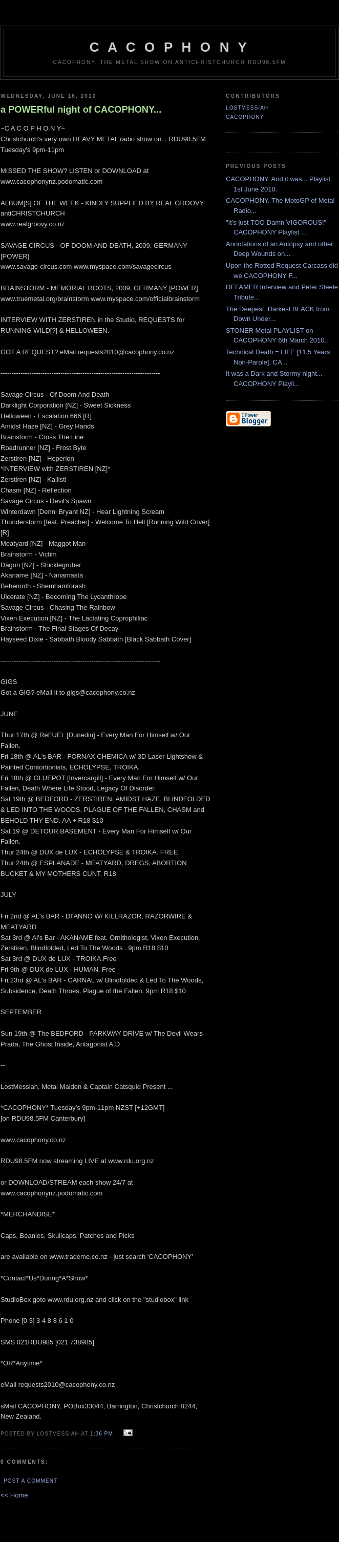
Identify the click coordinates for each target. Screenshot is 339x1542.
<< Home (14, 1495)
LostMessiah (247, 108)
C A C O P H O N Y (169, 47)
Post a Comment (30, 1481)
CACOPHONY (245, 117)
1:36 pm (101, 1434)
